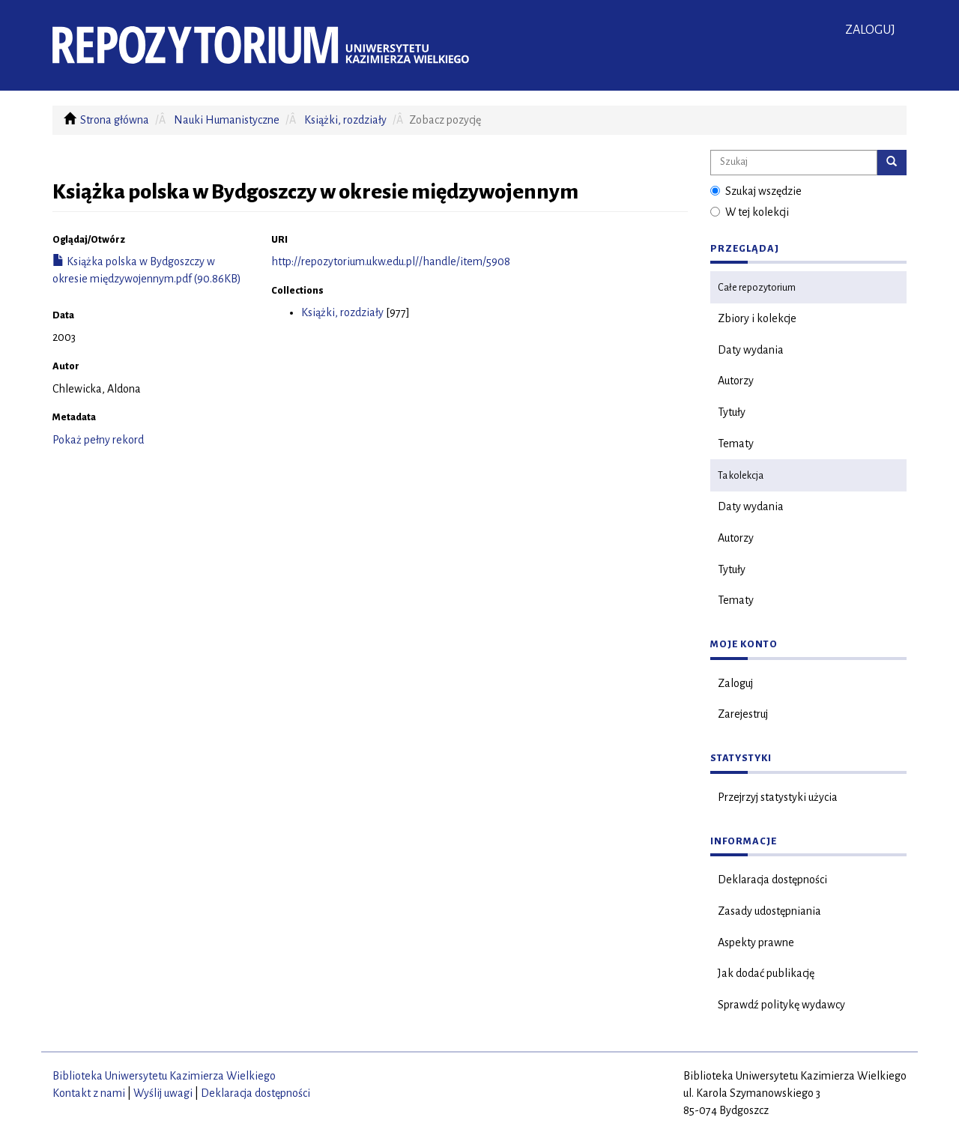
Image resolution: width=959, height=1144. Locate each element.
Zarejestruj (743, 714)
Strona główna (114, 120)
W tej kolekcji (749, 212)
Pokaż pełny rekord (98, 440)
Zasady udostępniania (769, 911)
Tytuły (731, 412)
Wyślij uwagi (163, 1093)
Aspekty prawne (756, 942)
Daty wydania (751, 350)
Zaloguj (735, 683)
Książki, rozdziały (345, 120)
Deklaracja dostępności (772, 880)
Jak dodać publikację (766, 973)
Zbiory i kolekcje (757, 318)
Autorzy (736, 381)
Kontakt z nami (88, 1093)
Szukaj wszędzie (756, 191)
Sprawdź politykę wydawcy (781, 1005)
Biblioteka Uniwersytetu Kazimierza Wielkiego (164, 1076)
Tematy (736, 444)
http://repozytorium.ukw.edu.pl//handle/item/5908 (390, 261)
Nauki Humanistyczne (226, 120)
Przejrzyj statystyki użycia (778, 797)
